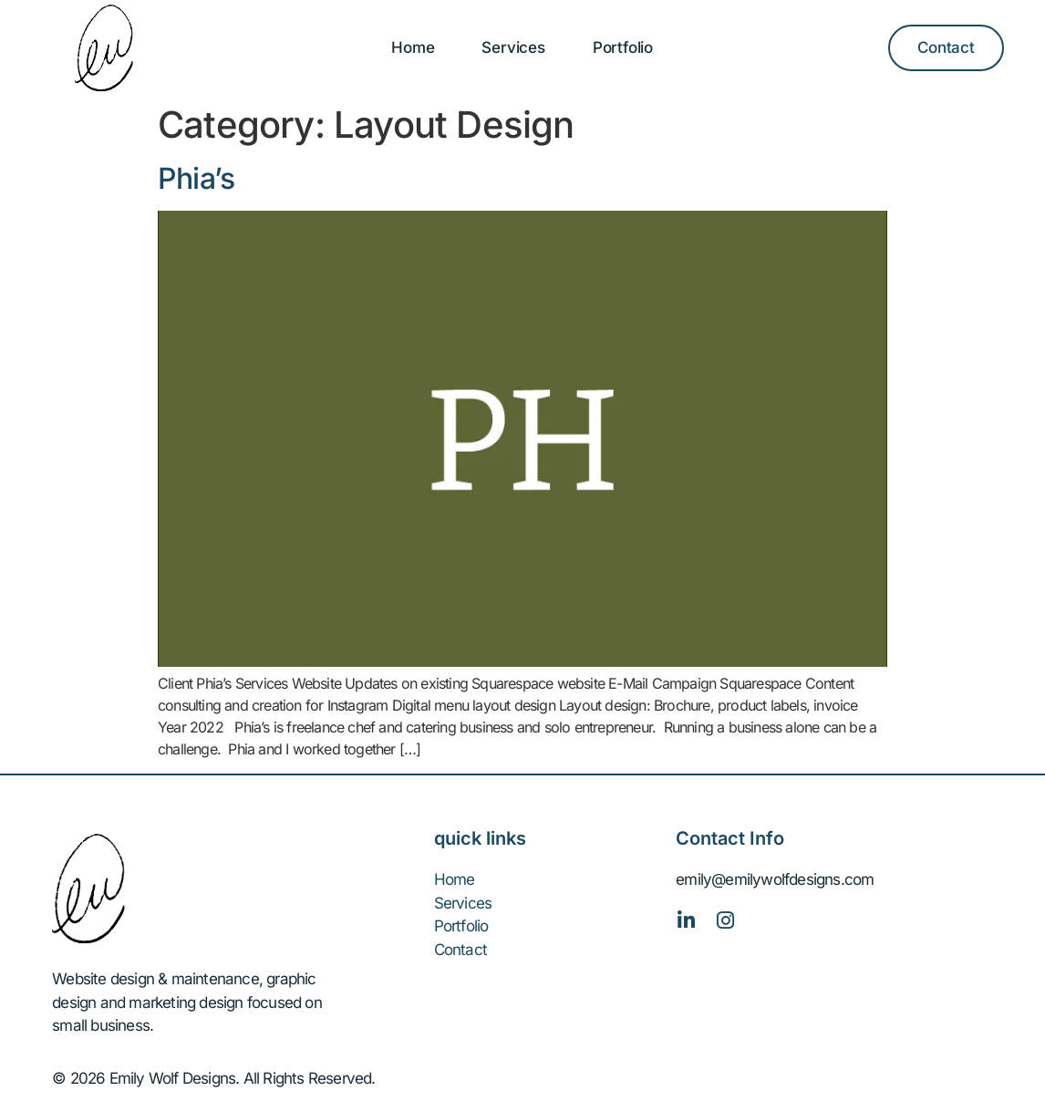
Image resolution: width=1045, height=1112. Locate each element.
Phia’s (196, 178)
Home (412, 47)
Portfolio (623, 47)
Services (512, 47)
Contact (460, 950)
